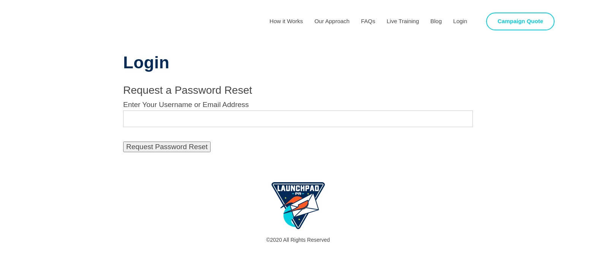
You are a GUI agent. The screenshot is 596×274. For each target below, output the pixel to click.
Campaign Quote (520, 21)
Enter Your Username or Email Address (186, 105)
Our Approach (332, 21)
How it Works (286, 21)
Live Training (403, 21)
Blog (436, 21)
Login (460, 21)
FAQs (368, 21)
